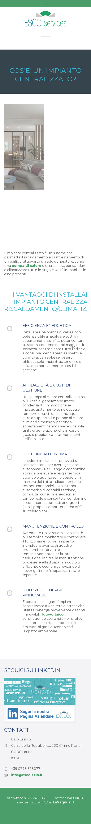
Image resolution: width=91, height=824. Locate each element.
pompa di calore (26, 266)
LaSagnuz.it (63, 802)
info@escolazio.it (26, 775)
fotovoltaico (53, 614)
